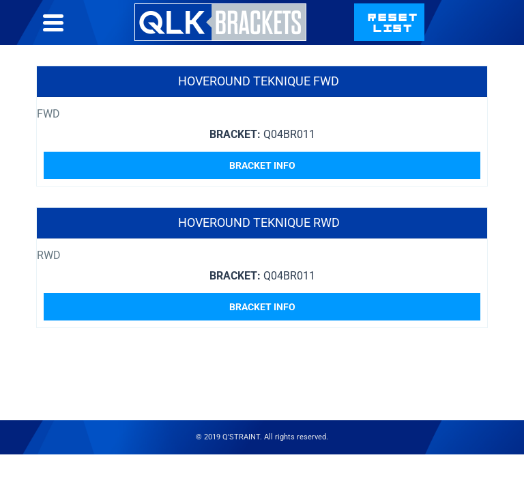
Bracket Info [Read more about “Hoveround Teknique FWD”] (262, 165)
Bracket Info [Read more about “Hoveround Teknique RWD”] (262, 306)
